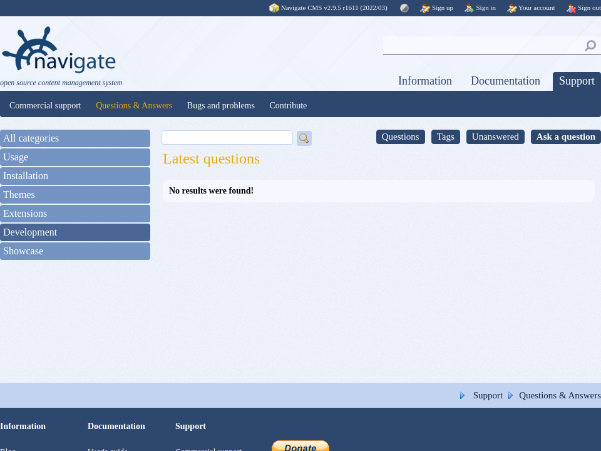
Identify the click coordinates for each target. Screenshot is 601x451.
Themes (19, 194)
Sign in (480, 7)
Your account (531, 7)
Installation (25, 175)
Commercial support (45, 105)
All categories (31, 138)
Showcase (23, 251)
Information (425, 81)
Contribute (288, 105)
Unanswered (495, 137)
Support (577, 81)
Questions (400, 137)
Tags (446, 137)
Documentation (505, 81)
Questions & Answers (134, 105)
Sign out (583, 7)
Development (30, 232)
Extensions (25, 213)
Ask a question (566, 137)
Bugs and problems (221, 105)
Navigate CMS (329, 7)
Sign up (436, 7)
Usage (15, 157)
